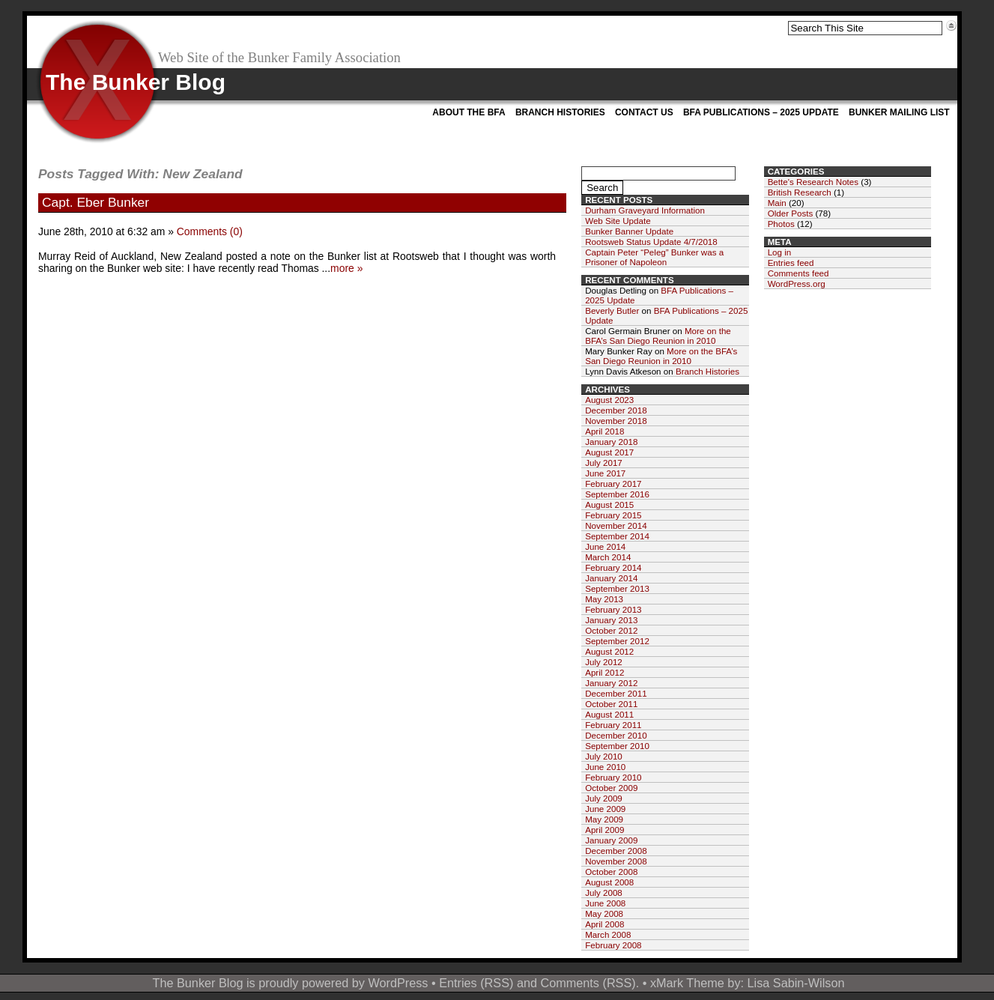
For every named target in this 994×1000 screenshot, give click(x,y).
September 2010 (617, 746)
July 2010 (603, 756)
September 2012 (617, 641)
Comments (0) (210, 231)
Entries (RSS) (476, 983)
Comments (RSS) (587, 983)
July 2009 (603, 798)
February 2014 (613, 567)
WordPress (398, 983)
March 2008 (608, 934)
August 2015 (609, 504)
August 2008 (609, 882)
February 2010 (613, 777)
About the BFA (468, 112)
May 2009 (604, 819)
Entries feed (791, 262)
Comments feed (798, 273)
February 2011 (613, 725)
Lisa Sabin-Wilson (796, 983)
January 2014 (611, 578)
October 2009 (611, 788)
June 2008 (605, 903)
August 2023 (609, 399)
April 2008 (604, 924)
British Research (799, 192)
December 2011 (616, 693)
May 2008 (604, 913)
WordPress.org (796, 283)
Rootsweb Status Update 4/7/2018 (651, 241)
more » (346, 268)
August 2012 (609, 651)
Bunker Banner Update (629, 231)
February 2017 (613, 483)
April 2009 (604, 829)
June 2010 (605, 767)
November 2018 (616, 420)
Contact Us (644, 112)
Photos (781, 223)
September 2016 (617, 494)
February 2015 (613, 515)
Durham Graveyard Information (645, 210)
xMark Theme (687, 983)
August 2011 (609, 714)
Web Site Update (617, 220)
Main (777, 202)
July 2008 (603, 892)
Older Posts (790, 213)
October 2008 (611, 871)
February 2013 (613, 609)
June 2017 (605, 473)
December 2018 (616, 410)
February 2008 (613, 945)
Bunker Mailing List (899, 112)
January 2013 (611, 620)
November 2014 (616, 525)
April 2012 (604, 672)
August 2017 (609, 452)
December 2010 (616, 735)
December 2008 (616, 850)
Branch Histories (560, 112)
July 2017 (603, 462)
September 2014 (617, 536)
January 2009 (611, 840)
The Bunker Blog (135, 82)
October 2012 (611, 630)
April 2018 (604, 431)
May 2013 (604, 599)
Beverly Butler (612, 310)
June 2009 (605, 808)
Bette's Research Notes (813, 182)
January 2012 (611, 683)
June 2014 (605, 546)
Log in (780, 252)
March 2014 (608, 557)
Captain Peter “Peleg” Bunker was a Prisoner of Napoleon (654, 257)
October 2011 (611, 704)
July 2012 (603, 662)
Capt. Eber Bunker (95, 202)
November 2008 (616, 861)
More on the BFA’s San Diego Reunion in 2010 (658, 335)
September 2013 (617, 588)
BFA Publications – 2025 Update (761, 112)
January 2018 (611, 441)
